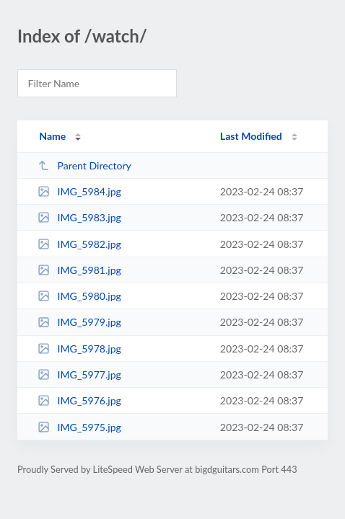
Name (52, 136)
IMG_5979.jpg (79, 322)
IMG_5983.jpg (79, 217)
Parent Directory (84, 165)
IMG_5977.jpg (79, 374)
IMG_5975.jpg (79, 427)
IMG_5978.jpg (79, 348)
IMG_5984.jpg (79, 191)
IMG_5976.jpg (79, 400)
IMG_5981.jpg (79, 270)
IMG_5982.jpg (79, 244)
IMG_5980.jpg (79, 296)
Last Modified (251, 136)
